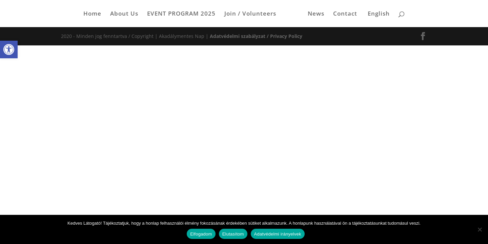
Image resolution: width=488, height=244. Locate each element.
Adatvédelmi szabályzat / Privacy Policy (256, 36)
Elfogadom (201, 234)
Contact (345, 14)
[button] (9, 49)
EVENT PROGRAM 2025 (181, 14)
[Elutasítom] (479, 229)
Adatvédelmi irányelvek (277, 234)
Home (92, 14)
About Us (124, 14)
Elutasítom (233, 234)
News (316, 14)
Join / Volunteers (250, 14)
